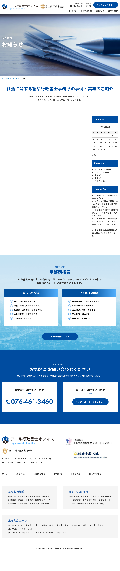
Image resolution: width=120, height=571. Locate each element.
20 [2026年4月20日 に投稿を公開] (94, 158)
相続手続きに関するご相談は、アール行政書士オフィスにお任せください (105, 225)
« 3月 (94, 167)
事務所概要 (113, 11)
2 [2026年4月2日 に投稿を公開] (105, 148)
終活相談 (72, 11)
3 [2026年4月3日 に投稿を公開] (108, 148)
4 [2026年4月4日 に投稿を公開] (112, 148)
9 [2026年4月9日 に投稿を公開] (105, 151)
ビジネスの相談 (103, 181)
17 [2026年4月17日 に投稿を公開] (109, 155)
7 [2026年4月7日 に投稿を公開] (97, 151)
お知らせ (100, 11)
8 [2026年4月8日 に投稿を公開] (101, 151)
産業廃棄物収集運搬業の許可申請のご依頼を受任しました (105, 245)
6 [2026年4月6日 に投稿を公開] (93, 151)
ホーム (5, 486)
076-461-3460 (80, 5)
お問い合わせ (95, 486)
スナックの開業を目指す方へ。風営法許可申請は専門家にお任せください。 (105, 216)
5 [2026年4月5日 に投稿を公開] (116, 148)
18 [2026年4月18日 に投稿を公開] (112, 155)
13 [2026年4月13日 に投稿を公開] (94, 155)
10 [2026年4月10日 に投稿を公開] (109, 151)
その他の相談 (86, 11)
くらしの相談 (102, 184)
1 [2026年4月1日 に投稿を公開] (101, 148)
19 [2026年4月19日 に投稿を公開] (116, 155)
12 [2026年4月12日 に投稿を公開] (116, 151)
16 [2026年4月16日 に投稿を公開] (105, 155)
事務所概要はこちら (60, 348)
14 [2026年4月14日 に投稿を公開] (97, 155)
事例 (98, 187)
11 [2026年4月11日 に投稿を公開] (112, 151)
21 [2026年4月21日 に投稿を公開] (97, 158)
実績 (98, 190)
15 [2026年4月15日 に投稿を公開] (101, 155)
